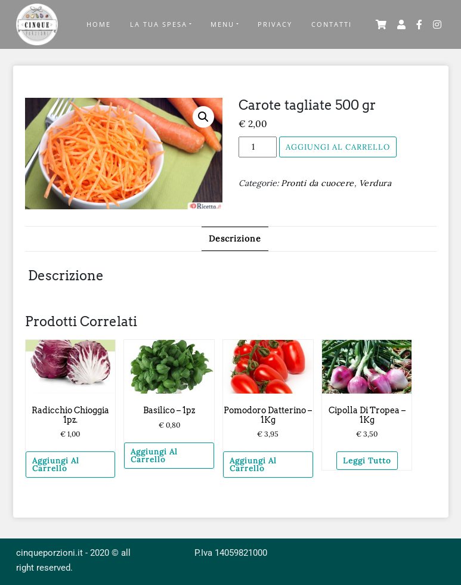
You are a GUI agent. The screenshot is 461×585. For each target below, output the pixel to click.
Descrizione (235, 238)
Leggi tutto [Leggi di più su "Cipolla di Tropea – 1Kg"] (367, 461)
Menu (222, 24)
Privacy (275, 24)
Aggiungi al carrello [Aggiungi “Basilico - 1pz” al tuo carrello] (154, 456)
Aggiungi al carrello (338, 147)
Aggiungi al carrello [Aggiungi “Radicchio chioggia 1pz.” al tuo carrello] (55, 464)
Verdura (375, 183)
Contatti (331, 24)
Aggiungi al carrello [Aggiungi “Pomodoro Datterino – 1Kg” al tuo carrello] (253, 464)
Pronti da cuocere (317, 183)
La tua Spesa (158, 24)
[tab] (235, 239)
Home (98, 24)
